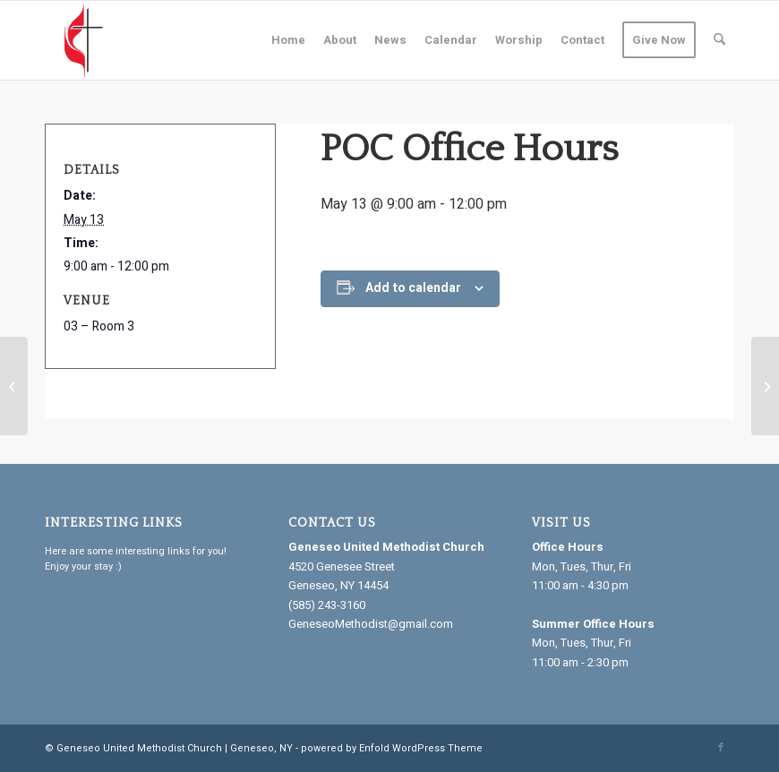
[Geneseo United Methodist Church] (84, 40)
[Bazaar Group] (765, 386)
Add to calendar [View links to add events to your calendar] (413, 288)
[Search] (719, 40)
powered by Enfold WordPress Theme (392, 748)
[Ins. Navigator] (14, 386)
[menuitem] (288, 40)
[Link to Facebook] (720, 747)
